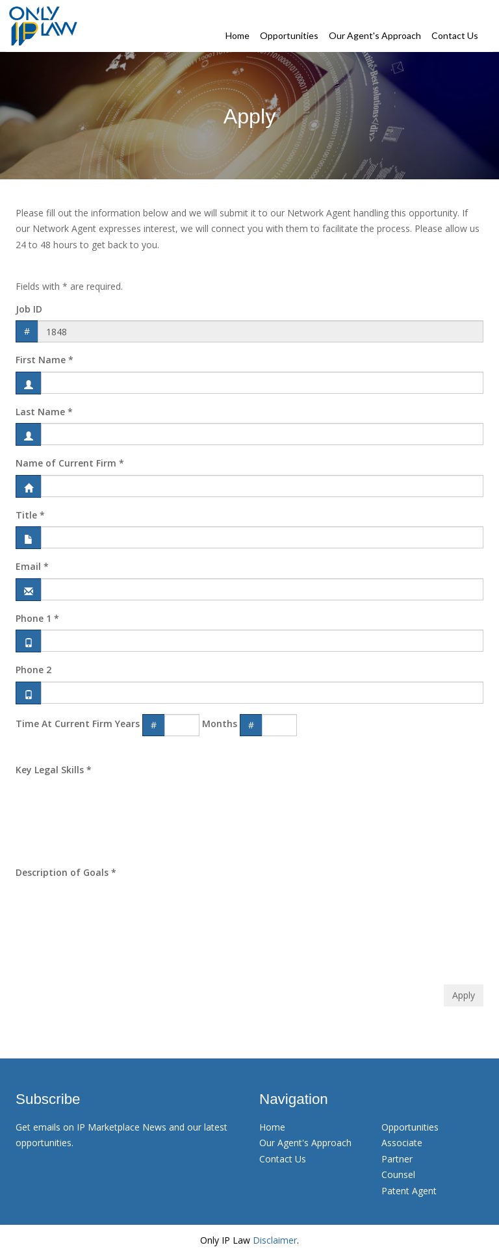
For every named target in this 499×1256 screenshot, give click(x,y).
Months (219, 723)
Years (127, 723)
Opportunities (289, 35)
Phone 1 (37, 618)
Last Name (44, 411)
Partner (397, 1159)
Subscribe (48, 1099)
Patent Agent (409, 1191)
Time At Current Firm (64, 723)
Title (30, 515)
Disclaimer (275, 1240)
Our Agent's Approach (375, 35)
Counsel (398, 1174)
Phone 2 (33, 669)
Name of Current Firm (70, 463)
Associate (401, 1142)
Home (237, 35)
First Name (44, 359)
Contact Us (454, 35)
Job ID (29, 309)
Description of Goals (66, 872)
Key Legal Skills (54, 769)
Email (32, 566)
